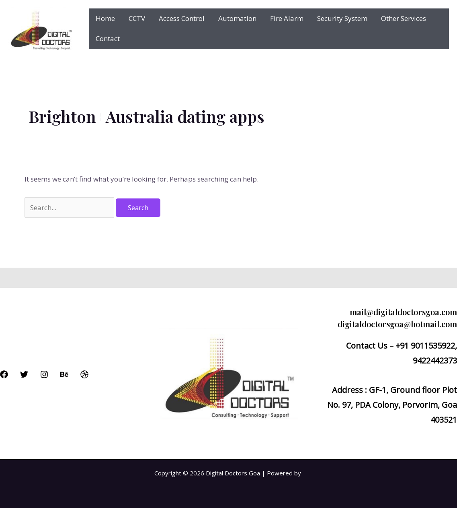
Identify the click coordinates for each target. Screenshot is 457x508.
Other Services (403, 18)
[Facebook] (4, 374)
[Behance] (64, 374)
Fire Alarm (286, 18)
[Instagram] (44, 374)
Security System (342, 18)
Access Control (182, 18)
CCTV (137, 18)
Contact (108, 38)
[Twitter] (24, 374)
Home (105, 18)
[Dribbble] (84, 374)
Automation (237, 18)
